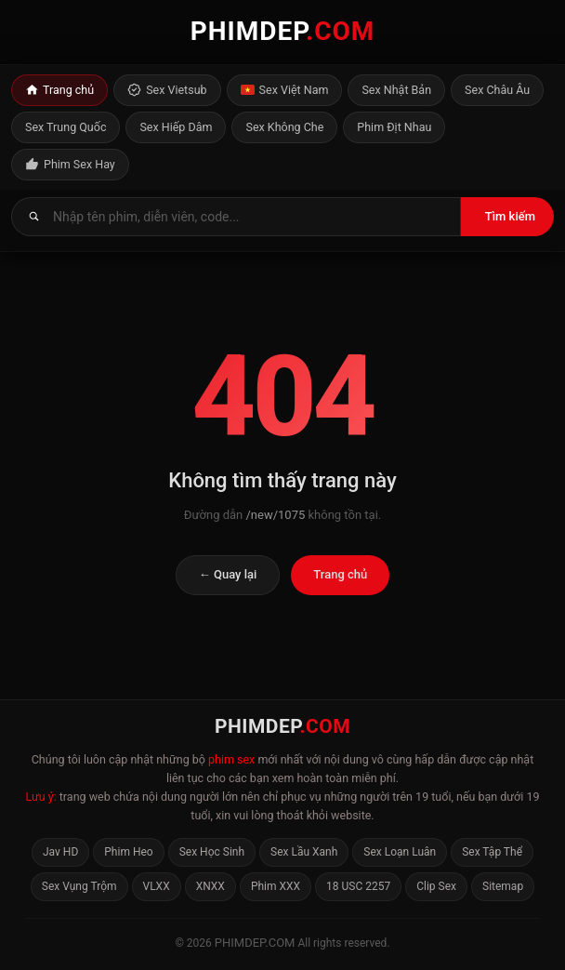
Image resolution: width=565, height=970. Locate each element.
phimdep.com (255, 943)
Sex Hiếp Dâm (175, 127)
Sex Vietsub (166, 90)
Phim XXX (275, 886)
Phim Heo (128, 851)
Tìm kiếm (510, 216)
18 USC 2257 (358, 886)
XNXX (210, 886)
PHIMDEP (283, 31)
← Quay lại (228, 574)
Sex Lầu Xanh (303, 851)
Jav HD (60, 851)
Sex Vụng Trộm (79, 886)
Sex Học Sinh (211, 851)
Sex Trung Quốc (65, 127)
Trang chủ (59, 90)
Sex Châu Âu (497, 90)
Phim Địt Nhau (394, 127)
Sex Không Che (284, 127)
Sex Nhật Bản (396, 90)
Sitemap (502, 886)
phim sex (231, 759)
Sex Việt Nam (285, 90)
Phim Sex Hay (70, 164)
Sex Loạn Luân (399, 851)
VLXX (156, 886)
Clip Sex (436, 886)
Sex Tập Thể (492, 851)
